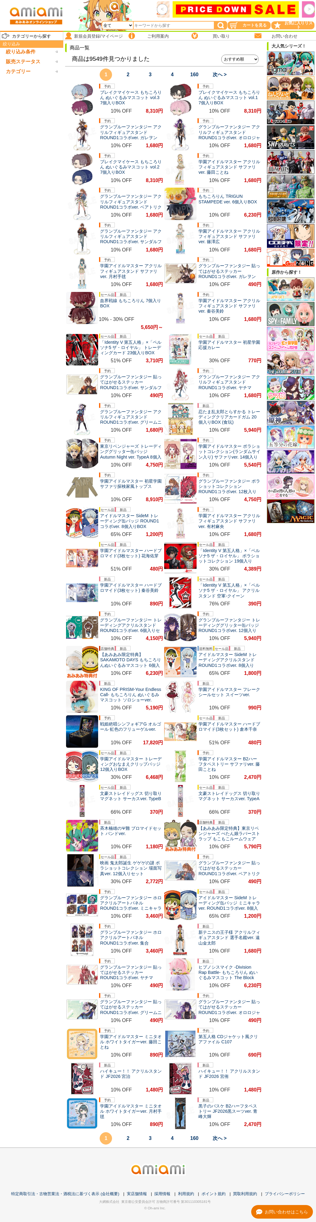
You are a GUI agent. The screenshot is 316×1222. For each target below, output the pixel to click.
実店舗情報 (137, 1193)
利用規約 (186, 1193)
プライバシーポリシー (285, 1193)
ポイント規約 (214, 1193)
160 (194, 74)
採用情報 (162, 1193)
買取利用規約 (245, 1193)
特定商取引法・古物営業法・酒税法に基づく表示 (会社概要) (65, 1193)
